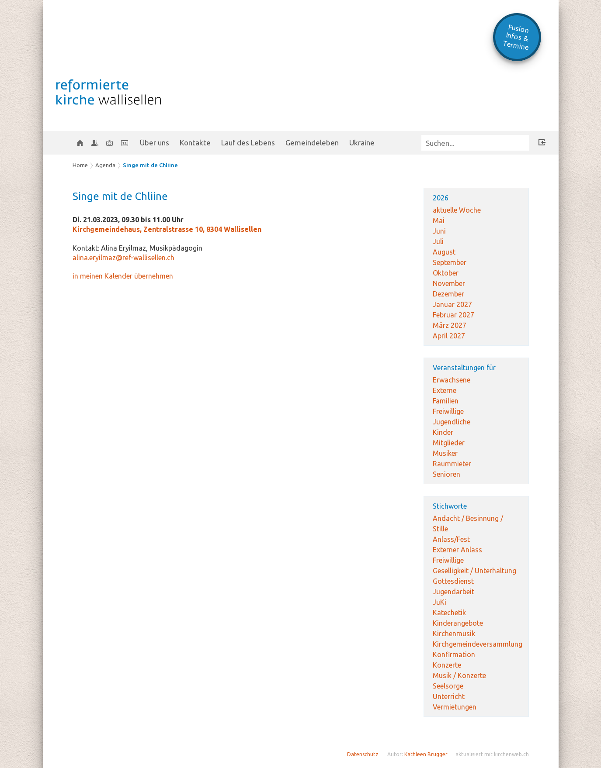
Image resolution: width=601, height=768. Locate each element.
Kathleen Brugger (426, 754)
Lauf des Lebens (248, 142)
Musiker (445, 453)
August (444, 252)
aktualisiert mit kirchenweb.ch (492, 754)
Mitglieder (449, 443)
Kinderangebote (458, 623)
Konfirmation (454, 654)
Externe (444, 390)
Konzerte (447, 665)
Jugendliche (451, 422)
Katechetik (449, 612)
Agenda (105, 165)
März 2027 (449, 325)
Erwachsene (451, 380)
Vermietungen (454, 707)
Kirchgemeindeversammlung (477, 644)
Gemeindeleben (312, 142)
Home (80, 165)
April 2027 (449, 336)
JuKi (439, 602)
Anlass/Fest (451, 539)
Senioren (446, 474)
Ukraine (362, 142)
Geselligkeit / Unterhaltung (474, 571)
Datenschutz (363, 754)
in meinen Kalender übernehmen (123, 276)
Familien (446, 401)
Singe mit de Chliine (150, 165)
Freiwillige (448, 411)
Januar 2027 (452, 304)
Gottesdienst (453, 581)
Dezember (448, 294)
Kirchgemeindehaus (167, 229)
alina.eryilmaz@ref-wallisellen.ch (123, 258)
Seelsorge (448, 686)
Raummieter (452, 464)
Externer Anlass (457, 550)
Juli (438, 241)
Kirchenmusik (454, 633)
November (449, 283)
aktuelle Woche (457, 210)
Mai (439, 220)
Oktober (446, 273)
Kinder (443, 432)
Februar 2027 (453, 315)
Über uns (154, 142)
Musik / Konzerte (459, 675)
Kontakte (195, 142)
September (449, 262)
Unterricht (449, 696)
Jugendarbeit (453, 592)
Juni (439, 231)
